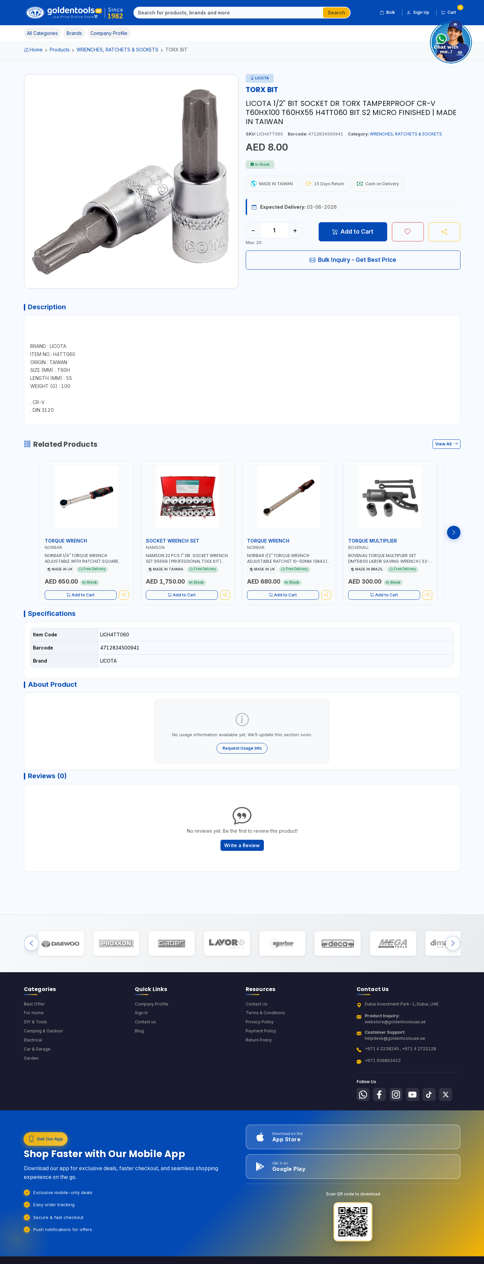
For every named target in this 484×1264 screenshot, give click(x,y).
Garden (31, 1065)
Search (336, 12)
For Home (34, 1019)
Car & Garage (37, 1056)
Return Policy (259, 1047)
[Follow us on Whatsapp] (363, 1101)
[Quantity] (274, 230)
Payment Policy (261, 1037)
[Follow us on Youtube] (414, 1101)
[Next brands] (452, 949)
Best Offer (34, 1010)
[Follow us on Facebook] (380, 1101)
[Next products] (453, 534)
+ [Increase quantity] (295, 231)
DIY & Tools (35, 1028)
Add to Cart (352, 231)
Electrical (33, 1047)
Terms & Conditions (265, 1019)
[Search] (228, 12)
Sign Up (418, 12)
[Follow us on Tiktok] (431, 1101)
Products (60, 49)
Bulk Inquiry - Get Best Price (353, 260)
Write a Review (242, 849)
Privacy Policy (260, 1028)
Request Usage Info (242, 750)
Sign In (141, 1019)
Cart (450, 11)
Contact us (145, 1028)
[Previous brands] (31, 949)
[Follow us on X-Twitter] (448, 1101)
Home (33, 49)
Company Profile (151, 1010)
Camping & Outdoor (43, 1037)
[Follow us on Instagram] (397, 1101)
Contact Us (257, 1010)
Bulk (387, 12)
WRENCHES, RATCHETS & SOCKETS (117, 49)
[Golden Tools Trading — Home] (75, 12)
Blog (139, 1037)
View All (446, 444)
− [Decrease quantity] (253, 231)
